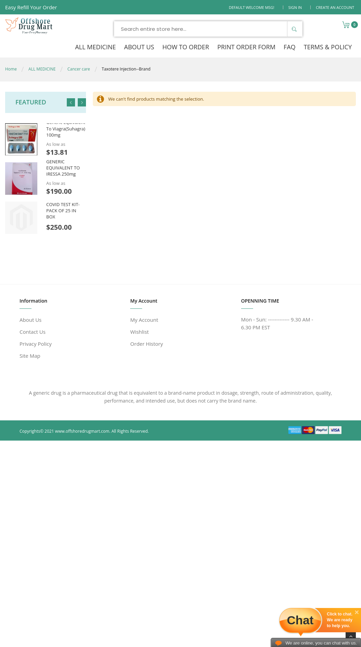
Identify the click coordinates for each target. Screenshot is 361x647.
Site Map (30, 355)
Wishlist (139, 331)
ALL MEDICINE (41, 69)
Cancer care (78, 69)
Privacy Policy (36, 343)
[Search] (294, 29)
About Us (30, 319)
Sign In (295, 7)
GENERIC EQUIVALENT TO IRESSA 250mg (63, 167)
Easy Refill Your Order (31, 7)
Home (11, 69)
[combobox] (208, 29)
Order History (146, 343)
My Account (144, 319)
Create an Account (335, 7)
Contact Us (33, 331)
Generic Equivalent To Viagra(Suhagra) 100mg (65, 128)
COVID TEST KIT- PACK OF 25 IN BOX (62, 210)
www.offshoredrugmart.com (82, 431)
